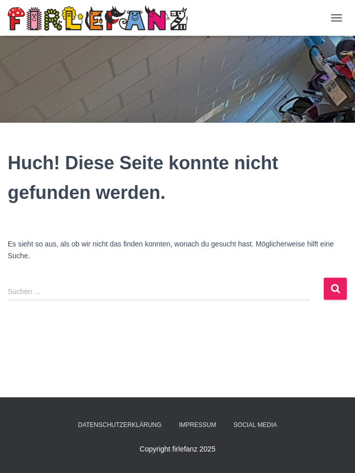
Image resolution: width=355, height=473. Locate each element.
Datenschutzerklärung (119, 425)
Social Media (255, 425)
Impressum (197, 425)
